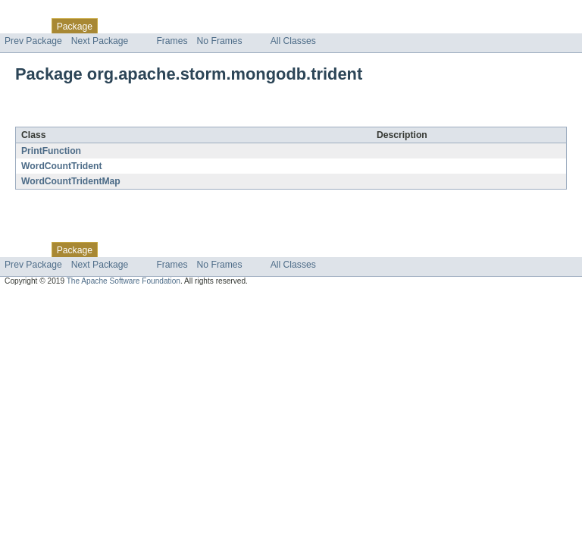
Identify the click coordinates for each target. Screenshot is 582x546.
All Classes (293, 41)
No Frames (219, 41)
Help (289, 25)
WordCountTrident (61, 166)
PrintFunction (51, 151)
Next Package (100, 41)
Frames (171, 41)
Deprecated (215, 25)
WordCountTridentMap (70, 181)
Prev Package (33, 41)
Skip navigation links (41, 13)
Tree (173, 25)
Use (146, 25)
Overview (24, 25)
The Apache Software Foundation (123, 281)
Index (259, 25)
